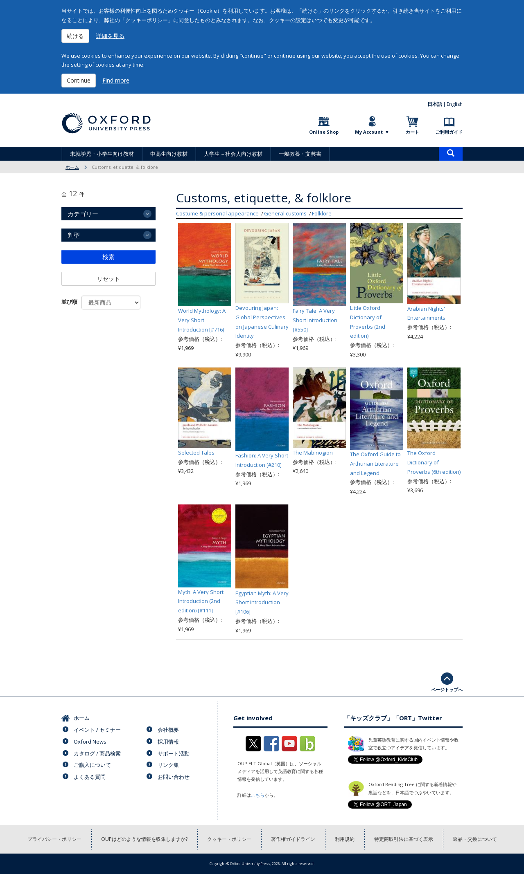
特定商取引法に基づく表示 (403, 839)
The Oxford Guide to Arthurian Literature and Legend (375, 463)
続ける (75, 36)
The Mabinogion (313, 452)
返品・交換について (475, 839)
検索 (108, 257)
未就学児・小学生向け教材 (102, 153)
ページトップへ (447, 689)
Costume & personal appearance (217, 213)
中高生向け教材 (168, 153)
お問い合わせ (174, 776)
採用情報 (168, 741)
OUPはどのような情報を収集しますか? (144, 839)
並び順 (69, 301)
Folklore (322, 213)
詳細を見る (110, 36)
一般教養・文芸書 (300, 153)
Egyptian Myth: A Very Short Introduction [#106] (262, 602)
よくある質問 (90, 776)
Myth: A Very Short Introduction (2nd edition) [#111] (201, 601)
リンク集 (168, 765)
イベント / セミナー (97, 729)
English (455, 104)
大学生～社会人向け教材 (233, 153)
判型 (74, 235)
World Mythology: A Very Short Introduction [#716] (202, 320)
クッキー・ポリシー (229, 839)
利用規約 (345, 839)
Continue (78, 80)
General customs (285, 213)
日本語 (434, 104)
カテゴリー (83, 214)
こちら (257, 795)
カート (412, 132)
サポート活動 (174, 753)
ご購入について (92, 765)
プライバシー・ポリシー (54, 839)
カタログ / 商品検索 (97, 753)
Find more (115, 80)
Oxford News (90, 741)
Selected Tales (196, 452)
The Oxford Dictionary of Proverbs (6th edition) (434, 462)
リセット (108, 278)
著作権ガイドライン (293, 839)
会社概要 (168, 729)
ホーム (72, 167)
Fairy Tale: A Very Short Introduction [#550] (315, 320)
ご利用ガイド (449, 132)
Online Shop (324, 132)
